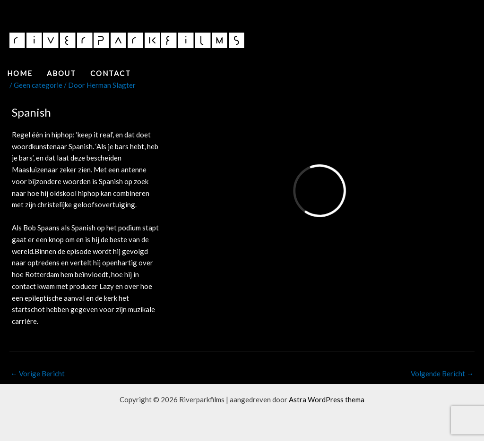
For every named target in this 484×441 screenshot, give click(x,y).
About (61, 73)
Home (20, 73)
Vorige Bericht (37, 373)
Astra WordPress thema (326, 399)
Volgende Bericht (442, 373)
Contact (110, 73)
